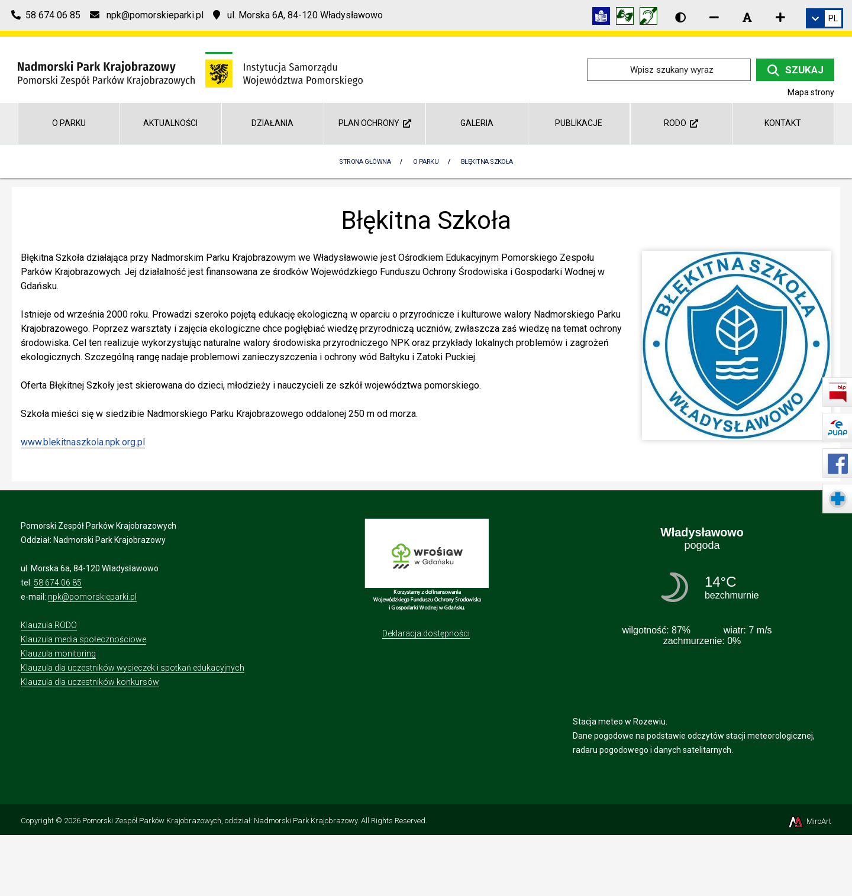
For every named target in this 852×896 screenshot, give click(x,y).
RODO (681, 123)
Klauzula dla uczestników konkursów (90, 682)
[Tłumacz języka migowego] (628, 18)
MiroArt (809, 821)
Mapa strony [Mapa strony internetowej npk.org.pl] (811, 92)
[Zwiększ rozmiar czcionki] (780, 17)
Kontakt (782, 123)
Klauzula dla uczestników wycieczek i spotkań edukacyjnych (132, 667)
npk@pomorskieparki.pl (92, 596)
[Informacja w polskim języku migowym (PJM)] (651, 18)
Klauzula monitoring (58, 653)
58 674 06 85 (58, 582)
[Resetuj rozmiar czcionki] (747, 17)
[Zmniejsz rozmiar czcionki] (714, 17)
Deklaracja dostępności (426, 633)
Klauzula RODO (49, 625)
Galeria (476, 123)
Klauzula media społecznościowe (83, 639)
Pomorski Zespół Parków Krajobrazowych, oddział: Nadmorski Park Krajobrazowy (219, 820)
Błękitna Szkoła (487, 162)
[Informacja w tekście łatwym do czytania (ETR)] (604, 18)
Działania (272, 123)
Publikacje (578, 123)
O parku (69, 123)
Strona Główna (364, 162)
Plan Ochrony (374, 123)
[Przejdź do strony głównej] (190, 69)
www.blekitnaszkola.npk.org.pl (83, 442)
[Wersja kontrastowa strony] (680, 17)
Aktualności (170, 123)
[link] (824, 18)
